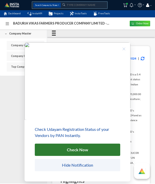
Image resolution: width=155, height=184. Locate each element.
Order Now (139, 23)
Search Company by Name (46, 5)
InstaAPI (34, 14)
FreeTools (101, 14)
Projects (56, 14)
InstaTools (78, 14)
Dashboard (12, 14)
